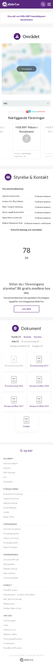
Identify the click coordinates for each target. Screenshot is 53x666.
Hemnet (7, 468)
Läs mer (26, 309)
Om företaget (9, 620)
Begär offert (8, 517)
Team (5, 625)
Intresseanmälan (10, 578)
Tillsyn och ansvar (11, 538)
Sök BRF (26, 450)
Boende (27, 336)
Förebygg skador (10, 542)
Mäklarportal (8, 603)
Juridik (6, 512)
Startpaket (8, 481)
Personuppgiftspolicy (12, 639)
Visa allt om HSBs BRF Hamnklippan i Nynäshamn (26, 18)
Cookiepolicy (9, 643)
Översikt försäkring (11, 529)
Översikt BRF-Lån (11, 559)
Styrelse (38, 336)
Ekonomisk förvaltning (13, 494)
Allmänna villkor (10, 634)
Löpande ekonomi (11, 498)
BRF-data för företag (12, 599)
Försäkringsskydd (11, 533)
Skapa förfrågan (10, 547)
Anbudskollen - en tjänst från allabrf (19, 594)
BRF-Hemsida (9, 472)
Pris (5, 477)
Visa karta (27, 68)
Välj (5, 103)
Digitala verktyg (10, 503)
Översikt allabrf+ (10, 463)
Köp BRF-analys (10, 590)
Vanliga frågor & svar (12, 608)
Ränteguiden (9, 564)
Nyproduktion (9, 573)
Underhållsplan (10, 507)
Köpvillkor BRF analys (12, 648)
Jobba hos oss (9, 629)
